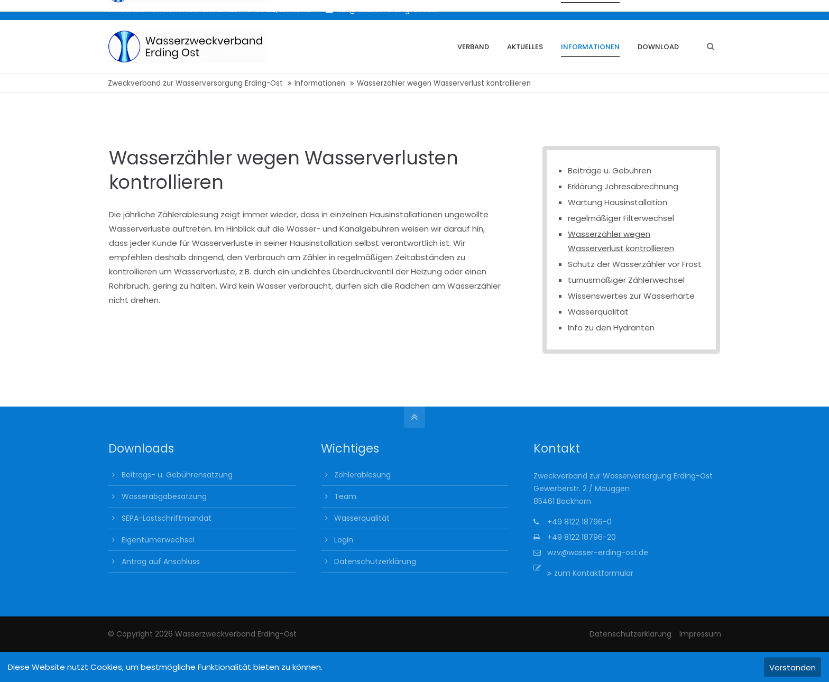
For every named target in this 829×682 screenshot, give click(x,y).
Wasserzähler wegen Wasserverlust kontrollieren (621, 241)
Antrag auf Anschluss (161, 561)
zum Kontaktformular (593, 573)
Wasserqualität (598, 311)
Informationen (319, 83)
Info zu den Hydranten (611, 327)
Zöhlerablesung (362, 474)
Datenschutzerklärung (375, 561)
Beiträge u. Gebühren (609, 170)
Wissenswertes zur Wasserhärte (631, 295)
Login (343, 539)
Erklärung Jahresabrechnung (623, 186)
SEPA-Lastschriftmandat (166, 518)
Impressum (700, 634)
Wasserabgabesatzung (164, 496)
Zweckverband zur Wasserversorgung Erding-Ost (195, 83)
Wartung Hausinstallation (617, 202)
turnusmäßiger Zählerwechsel (626, 279)
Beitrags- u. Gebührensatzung (177, 474)
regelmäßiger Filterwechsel (621, 218)
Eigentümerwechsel (158, 539)
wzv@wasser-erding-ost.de (381, 9)
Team (345, 496)
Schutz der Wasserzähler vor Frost (635, 264)
